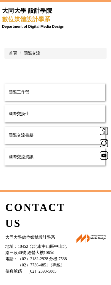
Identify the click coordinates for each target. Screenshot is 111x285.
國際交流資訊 (21, 156)
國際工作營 (19, 92)
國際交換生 (19, 113)
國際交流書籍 (21, 135)
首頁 (13, 53)
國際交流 (32, 53)
